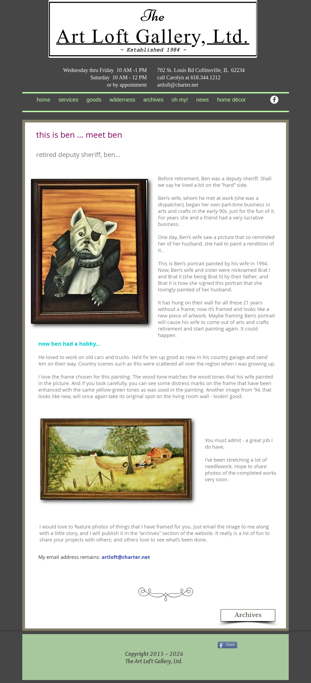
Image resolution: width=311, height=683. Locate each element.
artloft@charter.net (177, 85)
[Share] (227, 645)
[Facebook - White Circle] (274, 100)
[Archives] (248, 615)
